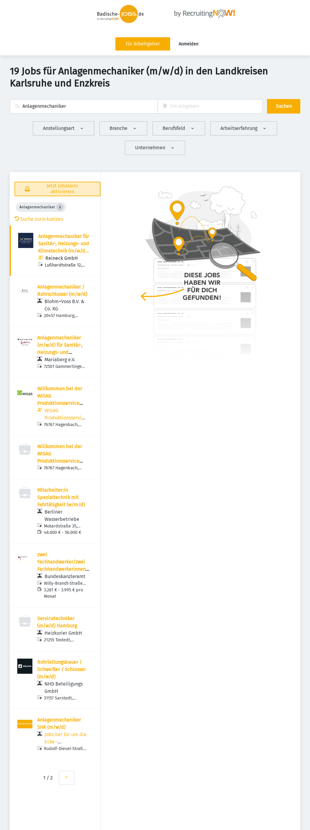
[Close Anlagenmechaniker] (60, 207)
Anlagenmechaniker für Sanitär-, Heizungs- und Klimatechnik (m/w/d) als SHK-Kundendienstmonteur (63, 250)
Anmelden (188, 44)
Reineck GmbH (61, 258)
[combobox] (84, 106)
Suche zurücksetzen (39, 219)
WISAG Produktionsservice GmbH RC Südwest (66, 418)
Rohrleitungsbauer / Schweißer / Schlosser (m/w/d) (61, 669)
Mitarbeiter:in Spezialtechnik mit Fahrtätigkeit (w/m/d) (61, 497)
